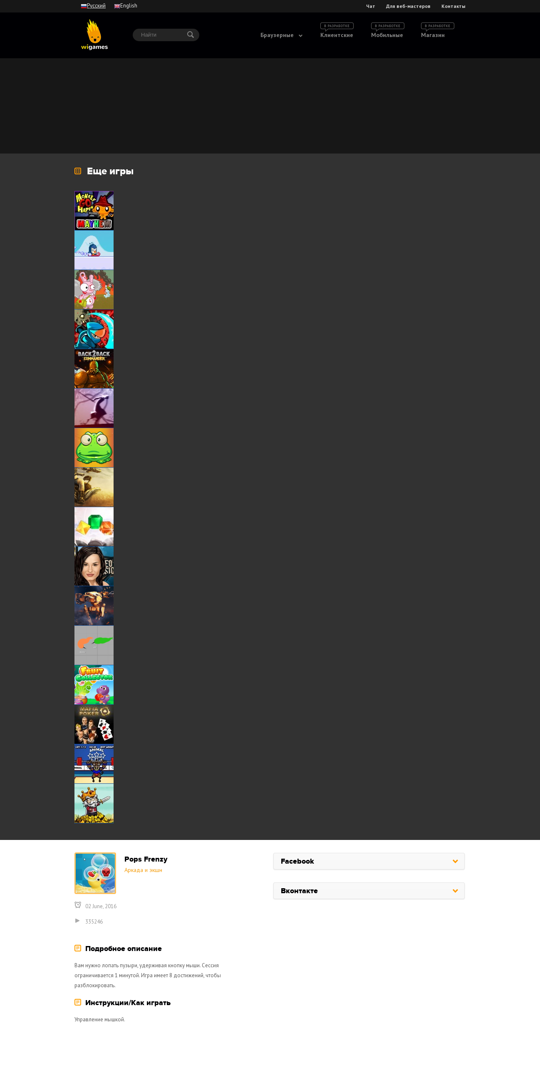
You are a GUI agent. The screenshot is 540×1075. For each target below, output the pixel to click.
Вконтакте (299, 891)
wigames (94, 34)
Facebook (297, 861)
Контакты (453, 6)
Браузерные (277, 35)
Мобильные (387, 35)
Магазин (433, 35)
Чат (370, 6)
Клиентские (336, 35)
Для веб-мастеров (408, 6)
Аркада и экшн (143, 870)
